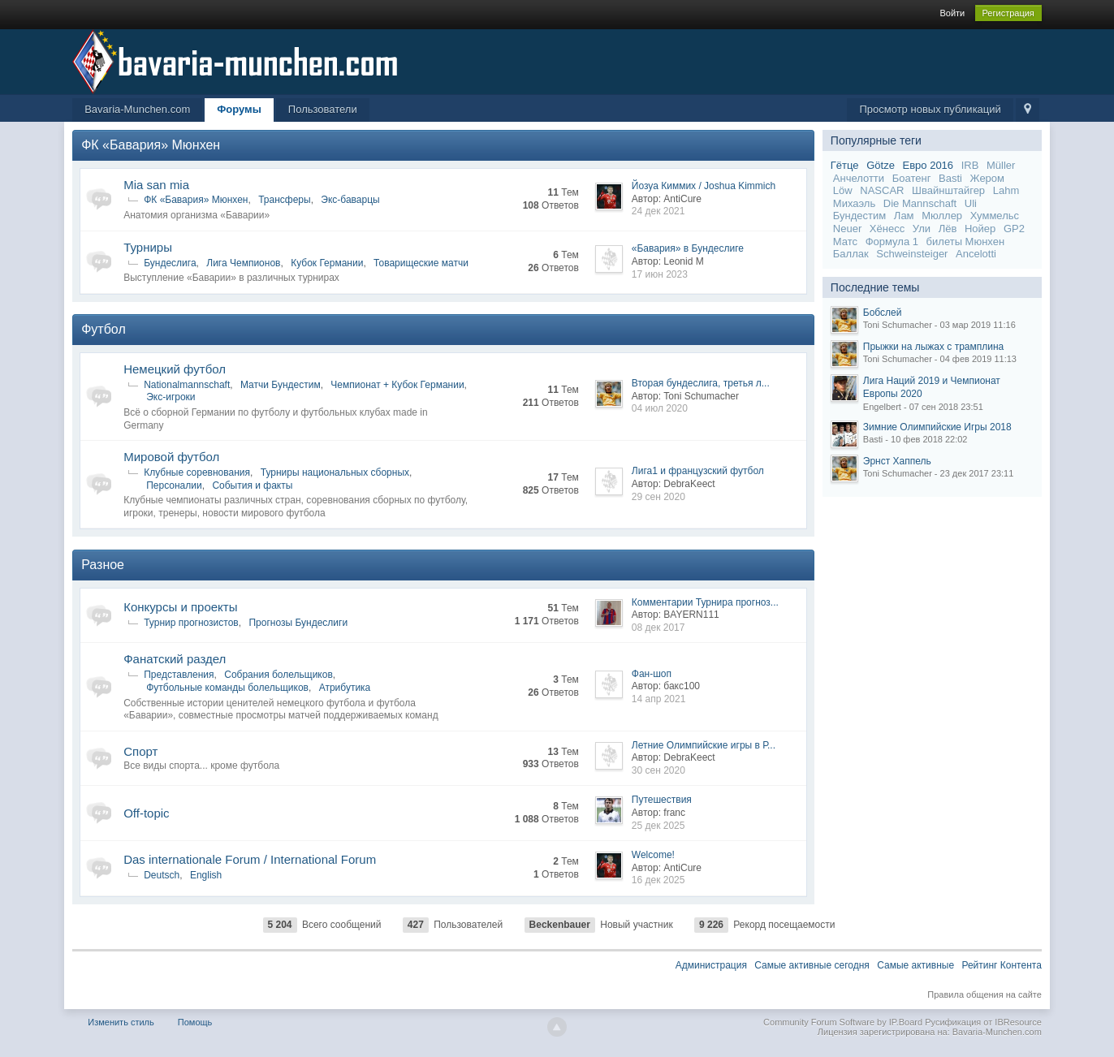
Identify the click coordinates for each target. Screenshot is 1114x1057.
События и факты (252, 485)
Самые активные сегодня (812, 965)
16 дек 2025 (658, 880)
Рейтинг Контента (1001, 965)
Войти (952, 13)
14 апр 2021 (659, 699)
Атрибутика (345, 687)
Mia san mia (156, 185)
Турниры (147, 247)
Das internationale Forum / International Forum (249, 859)
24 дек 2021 (658, 211)
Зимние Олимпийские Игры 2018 (937, 427)
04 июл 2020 (660, 408)
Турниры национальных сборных (335, 472)
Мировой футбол (171, 457)
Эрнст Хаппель (897, 461)
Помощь (195, 1022)
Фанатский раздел (174, 659)
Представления (179, 674)
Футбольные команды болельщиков (227, 687)
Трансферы (284, 199)
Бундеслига (170, 263)
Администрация (711, 965)
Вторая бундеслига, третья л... (701, 383)
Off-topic (146, 813)
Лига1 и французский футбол (698, 471)
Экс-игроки (170, 397)
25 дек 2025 (658, 825)
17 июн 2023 (660, 274)
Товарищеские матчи (420, 263)
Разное (102, 565)
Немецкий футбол (174, 369)
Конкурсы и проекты (180, 607)
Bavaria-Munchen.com (137, 109)
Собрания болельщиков (278, 674)
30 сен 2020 (658, 770)
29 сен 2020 (658, 497)
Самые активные (915, 965)
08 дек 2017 (658, 627)
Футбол (103, 329)
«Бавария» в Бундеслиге (688, 248)
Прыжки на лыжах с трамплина (933, 346)
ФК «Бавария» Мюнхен (150, 145)
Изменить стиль (121, 1022)
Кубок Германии (327, 263)
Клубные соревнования (197, 472)
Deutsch (161, 875)
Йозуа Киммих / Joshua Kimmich (703, 186)
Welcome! (653, 855)
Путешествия (662, 799)
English (206, 875)
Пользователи (322, 109)
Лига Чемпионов (243, 263)
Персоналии (174, 485)
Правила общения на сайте (984, 994)
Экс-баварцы (350, 199)
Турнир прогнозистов (191, 622)
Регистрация (1008, 13)
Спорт (140, 751)
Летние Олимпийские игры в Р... (703, 745)
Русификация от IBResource (982, 1022)
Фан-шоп (651, 674)
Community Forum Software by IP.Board (842, 1022)
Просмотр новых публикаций (929, 109)
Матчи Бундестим (280, 384)
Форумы (239, 109)
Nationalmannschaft (187, 384)
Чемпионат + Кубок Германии (397, 384)
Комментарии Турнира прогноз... (705, 602)
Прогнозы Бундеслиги (298, 622)
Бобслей (882, 312)
